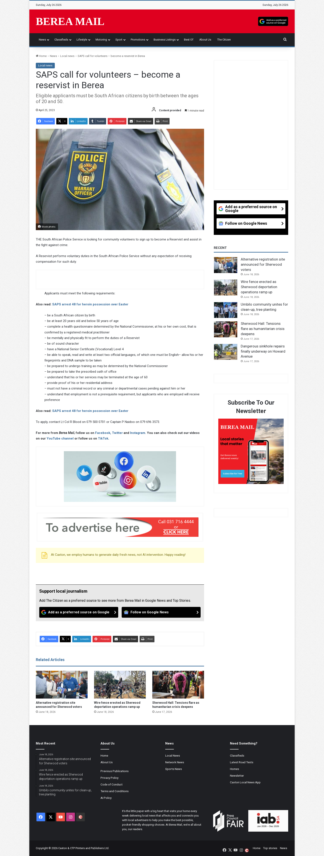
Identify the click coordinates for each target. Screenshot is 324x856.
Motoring (101, 39)
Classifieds (61, 39)
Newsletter (237, 775)
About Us (205, 39)
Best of (188, 39)
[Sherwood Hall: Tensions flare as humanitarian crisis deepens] (178, 685)
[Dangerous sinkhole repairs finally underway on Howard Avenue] (225, 352)
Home (41, 56)
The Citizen (224, 39)
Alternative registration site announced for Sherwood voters (263, 264)
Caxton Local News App (245, 782)
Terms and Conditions (115, 791)
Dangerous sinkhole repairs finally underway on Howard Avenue (263, 351)
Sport (118, 39)
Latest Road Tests (241, 762)
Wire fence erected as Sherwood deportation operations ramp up (259, 287)
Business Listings (165, 39)
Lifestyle (82, 39)
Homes (234, 769)
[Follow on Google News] (161, 612)
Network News (174, 762)
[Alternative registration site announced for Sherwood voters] (62, 685)
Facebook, (103, 433)
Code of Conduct (112, 784)
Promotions (138, 39)
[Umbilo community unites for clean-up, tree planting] (225, 310)
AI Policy (106, 797)
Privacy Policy (109, 777)
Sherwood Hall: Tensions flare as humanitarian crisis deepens (263, 328)
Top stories (270, 848)
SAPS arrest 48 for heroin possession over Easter (90, 304)
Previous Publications (115, 771)
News (42, 39)
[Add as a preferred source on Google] (273, 21)
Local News (172, 755)
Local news (67, 56)
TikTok (103, 438)
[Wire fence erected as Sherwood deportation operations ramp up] (120, 685)
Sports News (173, 769)
